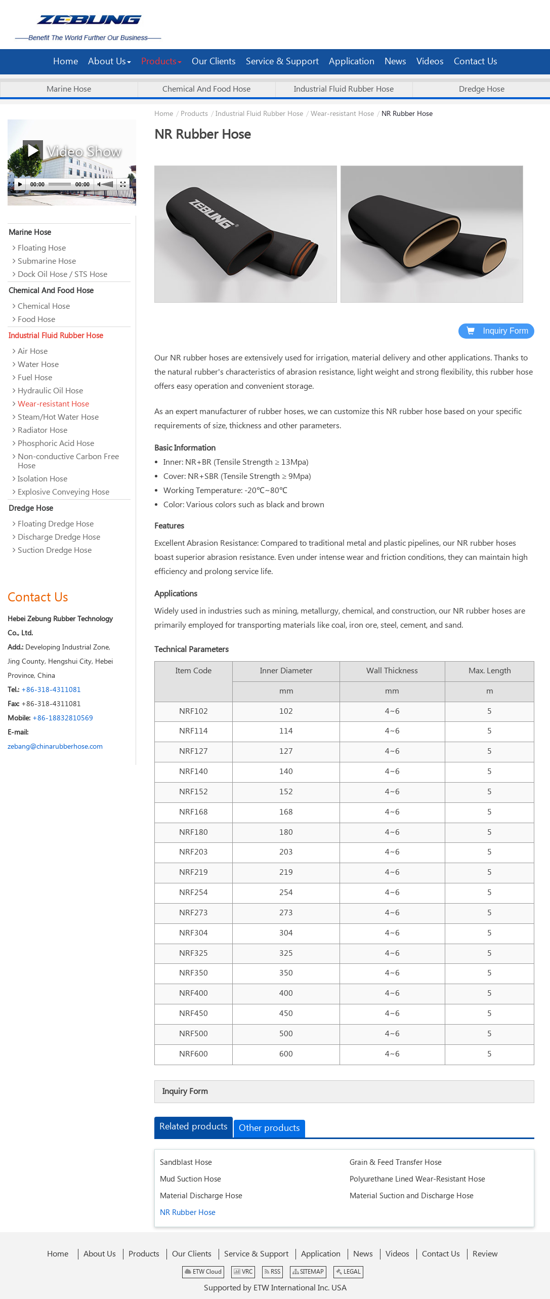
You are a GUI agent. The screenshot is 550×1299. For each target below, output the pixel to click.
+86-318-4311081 (51, 690)
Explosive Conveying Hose (63, 492)
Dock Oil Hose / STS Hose (62, 274)
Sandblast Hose (186, 1162)
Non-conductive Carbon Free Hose (68, 461)
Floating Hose (42, 248)
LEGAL (348, 1272)
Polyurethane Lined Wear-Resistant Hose (417, 1179)
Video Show (72, 150)
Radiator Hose (42, 430)
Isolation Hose (42, 479)
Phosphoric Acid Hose (56, 443)
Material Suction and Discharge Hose (412, 1196)
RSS (272, 1272)
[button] (109, 61)
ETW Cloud (203, 1272)
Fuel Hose (35, 378)
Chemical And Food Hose (206, 89)
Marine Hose (69, 89)
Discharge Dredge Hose (59, 537)
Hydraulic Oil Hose (50, 391)
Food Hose (36, 319)
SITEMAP (308, 1272)
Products (194, 113)
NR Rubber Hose (188, 1212)
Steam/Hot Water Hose (58, 417)
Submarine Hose (47, 261)
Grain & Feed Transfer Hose (396, 1162)
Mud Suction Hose (190, 1179)
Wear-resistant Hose (342, 113)
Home (163, 113)
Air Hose (33, 351)
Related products (193, 1126)
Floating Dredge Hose (56, 524)
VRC (243, 1272)
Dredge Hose (481, 89)
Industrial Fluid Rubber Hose (344, 89)
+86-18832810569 (62, 718)
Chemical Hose (44, 306)
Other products (269, 1128)
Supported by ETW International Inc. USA (275, 1288)
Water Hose (38, 364)
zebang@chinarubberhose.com (55, 746)
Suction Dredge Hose (55, 550)
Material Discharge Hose (201, 1196)
